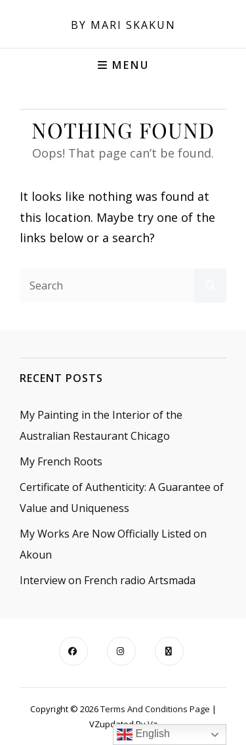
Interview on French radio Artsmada (107, 580)
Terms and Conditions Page (155, 709)
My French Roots (61, 461)
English (143, 734)
